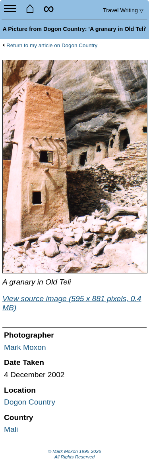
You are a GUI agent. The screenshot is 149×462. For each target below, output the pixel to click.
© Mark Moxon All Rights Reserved (74, 454)
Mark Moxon (25, 347)
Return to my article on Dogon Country (51, 45)
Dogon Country (29, 402)
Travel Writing (123, 10)
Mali (11, 429)
